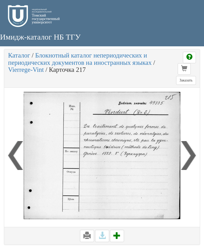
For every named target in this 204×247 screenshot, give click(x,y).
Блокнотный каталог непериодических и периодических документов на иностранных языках (80, 59)
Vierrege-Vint (26, 69)
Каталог (19, 55)
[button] (184, 69)
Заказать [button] (186, 80)
